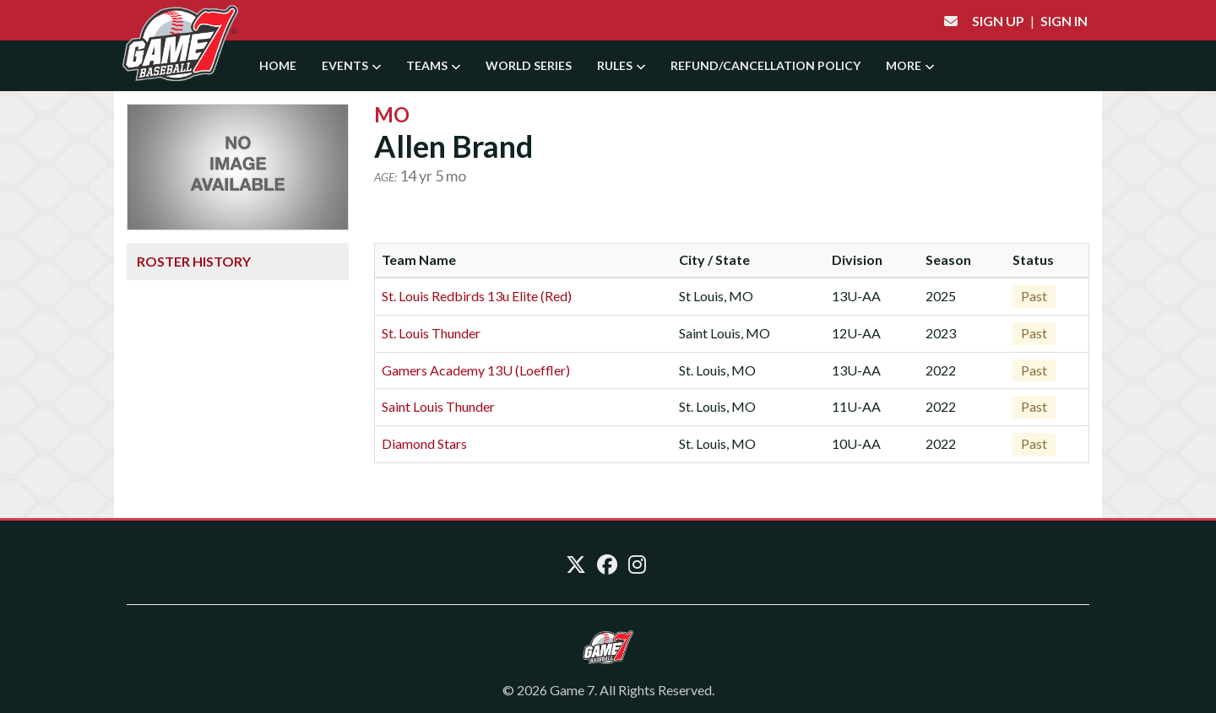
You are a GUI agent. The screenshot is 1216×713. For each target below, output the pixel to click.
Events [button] (351, 65)
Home (277, 65)
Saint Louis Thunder (438, 406)
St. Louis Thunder (431, 333)
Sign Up (998, 21)
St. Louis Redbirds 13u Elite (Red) (477, 296)
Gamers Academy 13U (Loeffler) (476, 370)
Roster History (194, 261)
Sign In (1064, 21)
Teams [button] (433, 65)
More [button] (910, 65)
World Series (529, 65)
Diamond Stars (424, 443)
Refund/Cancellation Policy (765, 65)
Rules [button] (621, 65)
